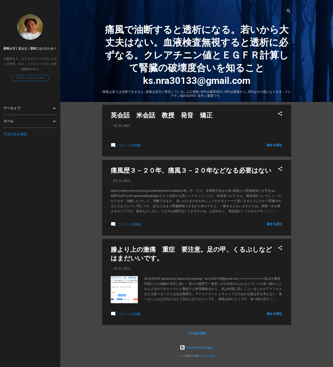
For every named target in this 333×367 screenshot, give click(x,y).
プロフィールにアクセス (30, 77)
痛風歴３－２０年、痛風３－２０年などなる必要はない (191, 170)
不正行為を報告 (15, 134)
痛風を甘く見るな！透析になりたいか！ (30, 48)
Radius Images (207, 355)
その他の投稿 (197, 333)
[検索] (288, 11)
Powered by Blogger (197, 347)
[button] (280, 114)
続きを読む (275, 145)
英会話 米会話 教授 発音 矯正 (162, 115)
